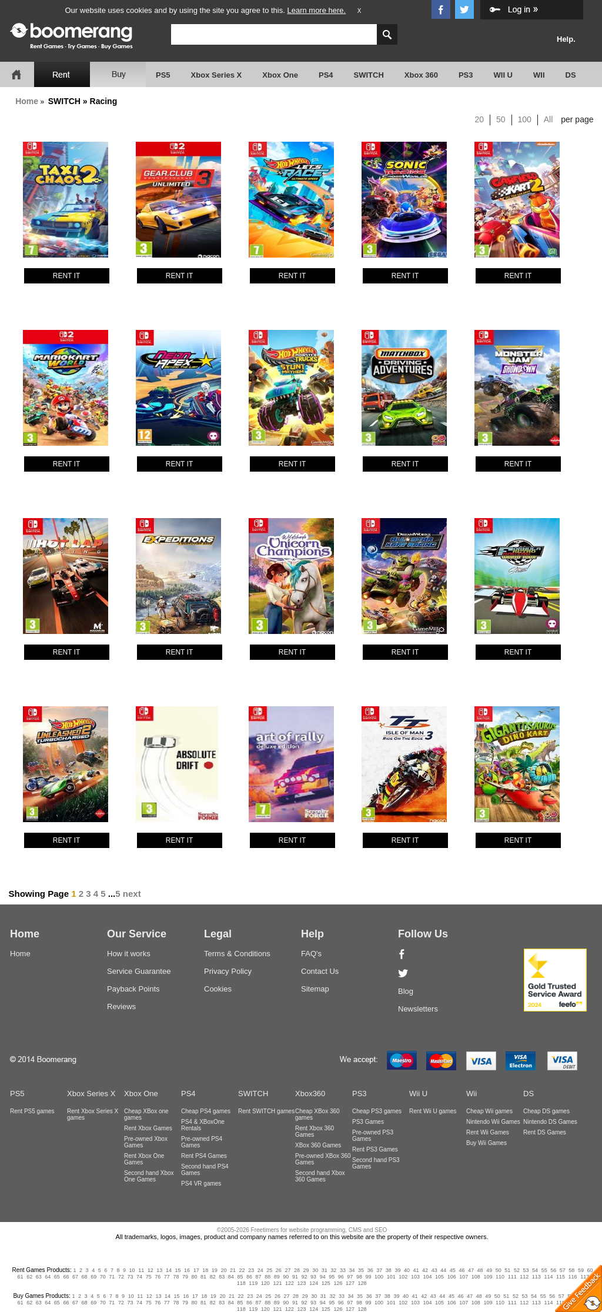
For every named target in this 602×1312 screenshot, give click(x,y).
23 (251, 1270)
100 (524, 119)
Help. (566, 39)
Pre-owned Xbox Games (146, 1142)
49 (489, 1270)
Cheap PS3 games (377, 1111)
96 (341, 1277)
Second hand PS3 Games (376, 1163)
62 (29, 1277)
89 (277, 1277)
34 (351, 1270)
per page (577, 119)
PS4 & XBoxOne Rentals (203, 1125)
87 (259, 1277)
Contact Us (320, 971)
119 (253, 1283)
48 (480, 1270)
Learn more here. (316, 10)
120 (265, 1283)
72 (121, 1277)
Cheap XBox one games (146, 1114)
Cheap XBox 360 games (317, 1114)
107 (463, 1277)
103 (415, 1277)
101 (391, 1277)
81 (203, 1277)
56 (553, 1270)
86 (249, 1277)
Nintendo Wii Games (493, 1122)
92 (304, 1277)
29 (306, 1270)
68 (85, 1277)
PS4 (326, 75)
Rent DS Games (544, 1132)
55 (544, 1270)
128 (362, 1283)
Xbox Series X (216, 75)
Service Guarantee (138, 971)
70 (103, 1277)
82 (213, 1277)
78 (176, 1277)
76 (157, 1277)
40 (407, 1270)
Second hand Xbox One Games (149, 1176)
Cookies (218, 988)
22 (242, 1270)
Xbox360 (310, 1093)
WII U (503, 75)
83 (222, 1277)
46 (461, 1270)
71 (112, 1277)
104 (427, 1277)
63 (39, 1277)
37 (379, 1270)
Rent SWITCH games (266, 1111)
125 (326, 1283)
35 (361, 1270)
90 (286, 1277)
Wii (471, 1093)
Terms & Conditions (237, 953)
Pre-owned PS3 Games (372, 1135)
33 (343, 1270)
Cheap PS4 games (205, 1111)
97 (350, 1277)
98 (359, 1277)
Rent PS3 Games (375, 1149)
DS (571, 75)
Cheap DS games (546, 1111)
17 (196, 1270)
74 (139, 1277)
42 (425, 1270)
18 (205, 1270)
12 (150, 1270)
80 (195, 1277)
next (132, 894)
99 (369, 1277)
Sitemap (315, 988)
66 (66, 1277)
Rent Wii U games (433, 1111)
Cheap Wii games (489, 1111)
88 (267, 1277)
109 (487, 1277)
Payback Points (133, 988)
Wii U (418, 1093)
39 (397, 1270)
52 (517, 1270)
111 (512, 1277)
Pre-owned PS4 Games (201, 1142)
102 (403, 1277)
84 (231, 1277)
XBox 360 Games (318, 1145)
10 (132, 1270)
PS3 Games (368, 1122)
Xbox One (280, 75)
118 (241, 1283)
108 (475, 1277)
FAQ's (311, 953)
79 (185, 1277)
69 (93, 1277)
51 (507, 1270)
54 (535, 1270)
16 (187, 1270)
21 (233, 1270)
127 (350, 1283)
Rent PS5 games (32, 1111)
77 (167, 1277)
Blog (405, 991)
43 (434, 1270)
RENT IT (66, 276)
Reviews (121, 1006)
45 (453, 1270)
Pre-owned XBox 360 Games (323, 1159)
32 (333, 1270)
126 (337, 1283)
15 (178, 1270)
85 (240, 1277)
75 (149, 1277)
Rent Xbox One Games (144, 1159)
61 (21, 1277)
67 (75, 1277)
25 (269, 1270)
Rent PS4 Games (204, 1156)
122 (289, 1283)
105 (439, 1277)
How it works (128, 953)
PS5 (163, 75)
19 (215, 1270)
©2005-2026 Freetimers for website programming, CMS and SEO (302, 1230)
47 (471, 1270)
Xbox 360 (421, 75)
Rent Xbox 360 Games (314, 1131)
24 (260, 1270)
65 (57, 1277)
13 (159, 1270)
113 (536, 1277)
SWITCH (369, 75)
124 (313, 1283)
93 (313, 1277)
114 (548, 1277)
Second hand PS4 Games (205, 1169)
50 (501, 119)
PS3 (466, 75)
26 (279, 1270)
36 (370, 1270)
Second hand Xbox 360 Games (320, 1176)
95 (332, 1277)
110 (500, 1277)
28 (297, 1270)
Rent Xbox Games (148, 1128)
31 (324, 1270)
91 (295, 1277)
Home (26, 101)
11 (141, 1270)
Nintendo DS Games (550, 1122)
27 (287, 1270)
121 (277, 1283)
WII (539, 75)
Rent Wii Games (487, 1132)
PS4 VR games (201, 1183)
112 (524, 1277)
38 (389, 1270)
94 (323, 1277)
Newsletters (418, 1008)
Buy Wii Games (486, 1143)
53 (526, 1270)
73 (130, 1277)
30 (315, 1270)
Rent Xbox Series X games (92, 1114)
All (548, 119)
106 (451, 1277)
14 (169, 1270)
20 (479, 119)
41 (416, 1270)
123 (301, 1283)
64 (48, 1277)
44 (443, 1270)
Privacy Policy (228, 971)
